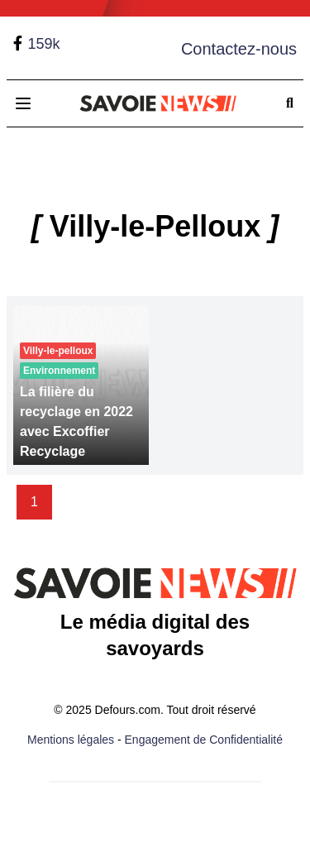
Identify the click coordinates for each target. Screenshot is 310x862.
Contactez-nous (239, 49)
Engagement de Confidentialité (204, 739)
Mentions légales (70, 739)
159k (43, 44)
